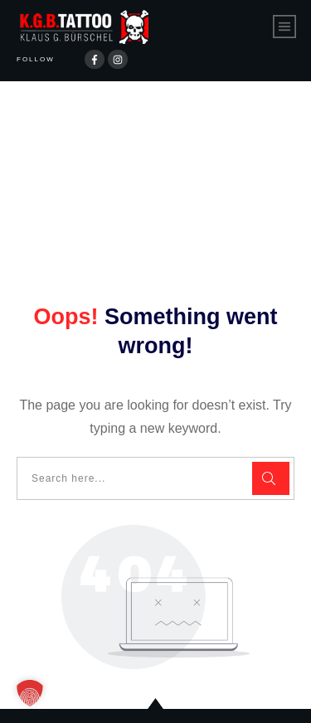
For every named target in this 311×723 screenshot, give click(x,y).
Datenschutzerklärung (104, 696)
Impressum (225, 696)
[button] (30, 693)
